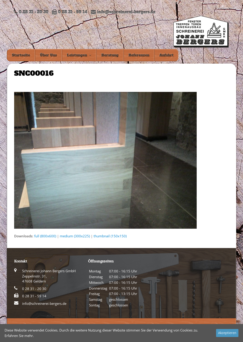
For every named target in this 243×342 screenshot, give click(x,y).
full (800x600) (45, 236)
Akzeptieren (227, 333)
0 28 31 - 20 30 (34, 288)
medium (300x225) (75, 236)
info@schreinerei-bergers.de (126, 12)
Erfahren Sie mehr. (19, 335)
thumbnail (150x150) (110, 236)
